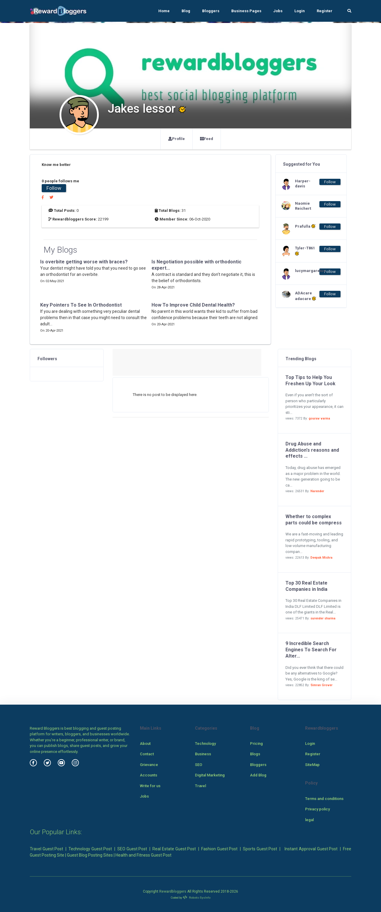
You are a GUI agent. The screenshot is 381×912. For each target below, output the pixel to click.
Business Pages (246, 11)
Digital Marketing (210, 775)
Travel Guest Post (46, 848)
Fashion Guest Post (219, 848)
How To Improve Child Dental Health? (193, 305)
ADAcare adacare (305, 296)
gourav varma (319, 418)
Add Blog (258, 775)
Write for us (150, 786)
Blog (186, 11)
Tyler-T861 (305, 251)
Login (299, 11)
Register (324, 11)
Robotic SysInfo (196, 897)
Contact (147, 754)
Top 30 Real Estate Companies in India (306, 586)
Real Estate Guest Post (174, 848)
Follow (53, 188)
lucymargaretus (307, 270)
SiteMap (312, 764)
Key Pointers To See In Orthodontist (81, 305)
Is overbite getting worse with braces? (84, 262)
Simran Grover (321, 685)
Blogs (255, 754)
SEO (198, 764)
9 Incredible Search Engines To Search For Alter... (311, 650)
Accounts (148, 775)
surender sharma (322, 618)
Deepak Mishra (321, 558)
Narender (317, 491)
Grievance (149, 764)
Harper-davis (302, 183)
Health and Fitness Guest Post (143, 855)
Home (164, 11)
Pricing (256, 743)
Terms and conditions (324, 798)
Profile (176, 138)
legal (309, 820)
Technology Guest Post (90, 848)
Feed (206, 138)
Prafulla (305, 226)
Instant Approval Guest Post (311, 848)
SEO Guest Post (132, 848)
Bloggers (210, 11)
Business (203, 754)
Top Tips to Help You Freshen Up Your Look (310, 380)
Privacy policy (317, 809)
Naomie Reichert (303, 206)
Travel (200, 786)
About (145, 743)
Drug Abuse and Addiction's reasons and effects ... (312, 450)
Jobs (277, 11)
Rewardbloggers (172, 891)
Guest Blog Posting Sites (90, 855)
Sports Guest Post (260, 848)
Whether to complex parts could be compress (313, 520)
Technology (205, 743)
